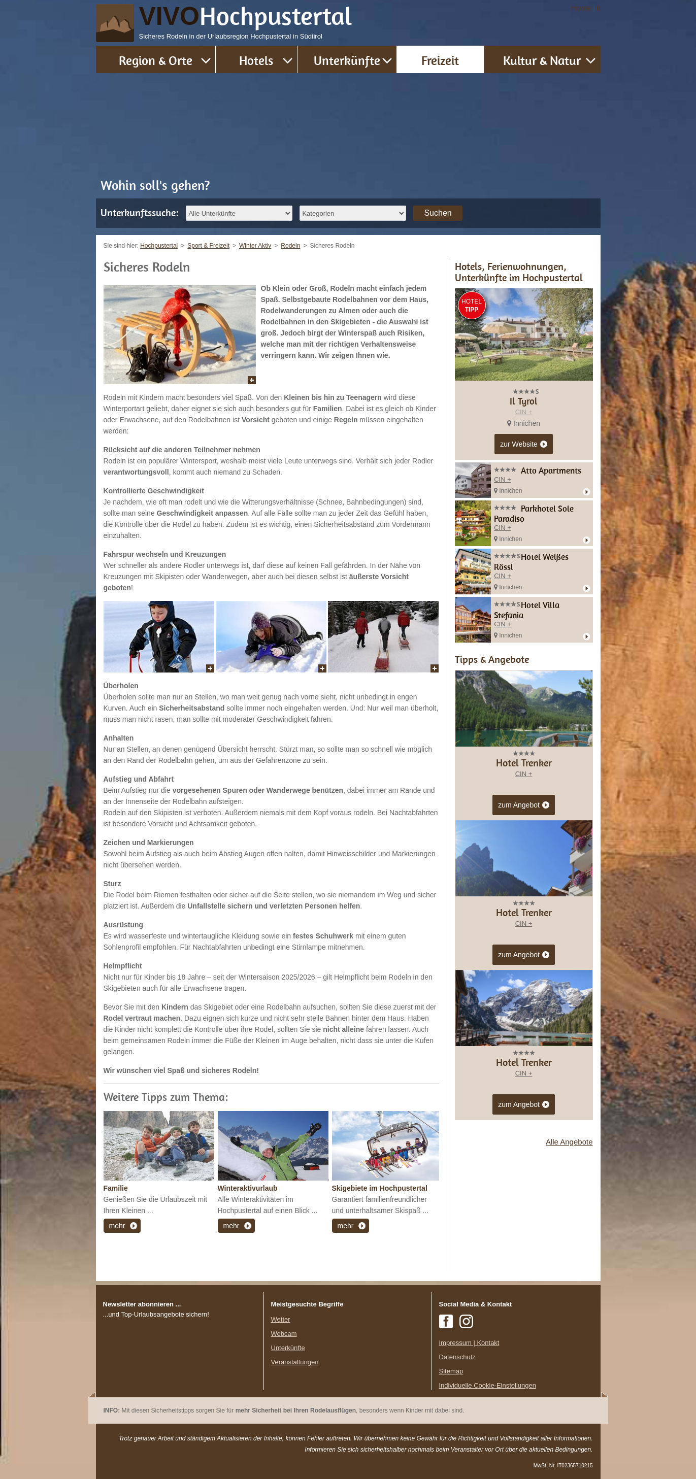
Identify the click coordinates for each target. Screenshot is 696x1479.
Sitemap (451, 1371)
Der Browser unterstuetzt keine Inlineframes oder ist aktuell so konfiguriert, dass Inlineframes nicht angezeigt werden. (179, 1386)
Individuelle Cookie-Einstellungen (488, 1385)
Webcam (284, 1333)
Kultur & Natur (542, 60)
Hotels (256, 60)
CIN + (524, 412)
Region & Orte (155, 60)
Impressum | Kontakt (469, 1343)
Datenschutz (457, 1357)
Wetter (280, 1319)
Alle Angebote (569, 1141)
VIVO (245, 16)
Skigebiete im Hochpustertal (379, 1188)
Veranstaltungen (295, 1362)
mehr (117, 1226)
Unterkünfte (347, 60)
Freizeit (440, 60)
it (598, 8)
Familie (116, 1188)
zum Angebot (523, 805)
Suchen (437, 213)
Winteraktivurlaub (248, 1188)
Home (581, 8)
